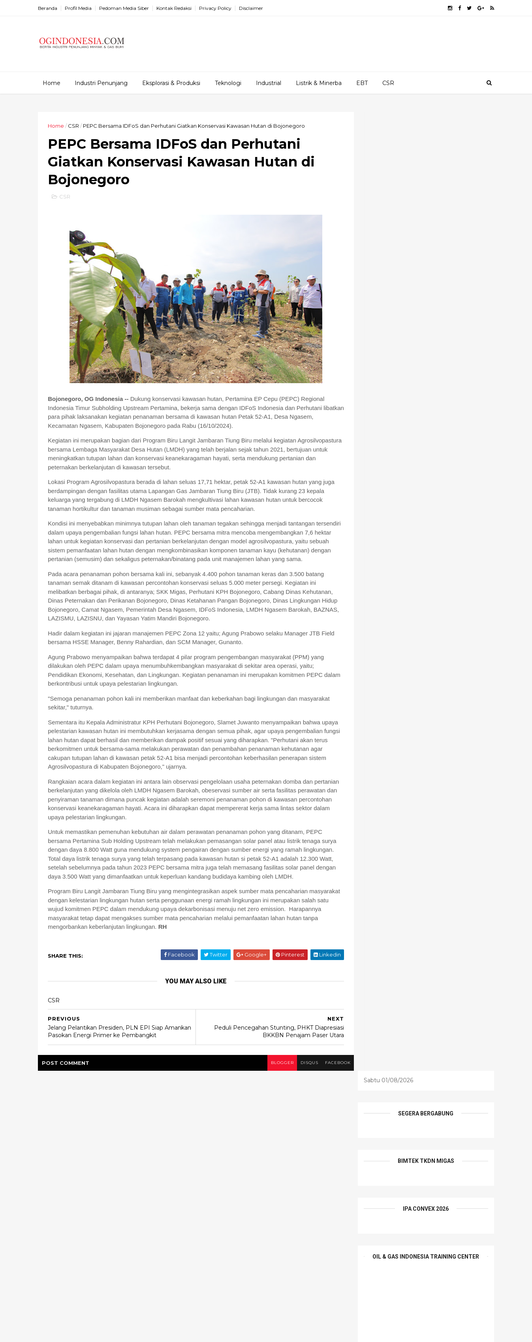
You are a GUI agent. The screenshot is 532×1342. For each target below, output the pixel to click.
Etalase (256, 1156)
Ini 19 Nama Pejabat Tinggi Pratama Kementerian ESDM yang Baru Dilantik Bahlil (128, 1148)
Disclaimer (256, 8)
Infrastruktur (250, 1169)
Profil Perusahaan (221, 1197)
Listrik (286, 1169)
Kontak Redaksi (179, 8)
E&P (305, 1142)
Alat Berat (212, 1142)
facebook (324, 1091)
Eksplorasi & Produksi (171, 82)
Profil (282, 1183)
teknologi (307, 1197)
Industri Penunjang (100, 82)
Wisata (256, 1211)
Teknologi (227, 82)
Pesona (253, 1183)
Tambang (270, 1197)
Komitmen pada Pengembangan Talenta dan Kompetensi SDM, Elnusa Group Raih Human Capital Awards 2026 (130, 1216)
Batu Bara (250, 1142)
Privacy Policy (220, 8)
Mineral (315, 1169)
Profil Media (83, 8)
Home (51, 82)
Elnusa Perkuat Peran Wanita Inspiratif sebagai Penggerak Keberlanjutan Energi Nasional (131, 1291)
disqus (295, 1091)
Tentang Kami (217, 1211)
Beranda (52, 8)
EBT (361, 82)
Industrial (268, 82)
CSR (388, 82)
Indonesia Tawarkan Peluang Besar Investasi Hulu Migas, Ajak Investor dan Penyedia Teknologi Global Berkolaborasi (127, 1255)
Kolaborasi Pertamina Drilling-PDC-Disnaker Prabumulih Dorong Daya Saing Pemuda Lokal (127, 1180)
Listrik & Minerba (318, 82)
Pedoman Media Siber (129, 8)
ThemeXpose (84, 1331)
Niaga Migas (215, 1183)
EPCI (228, 1156)
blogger (266, 1091)
